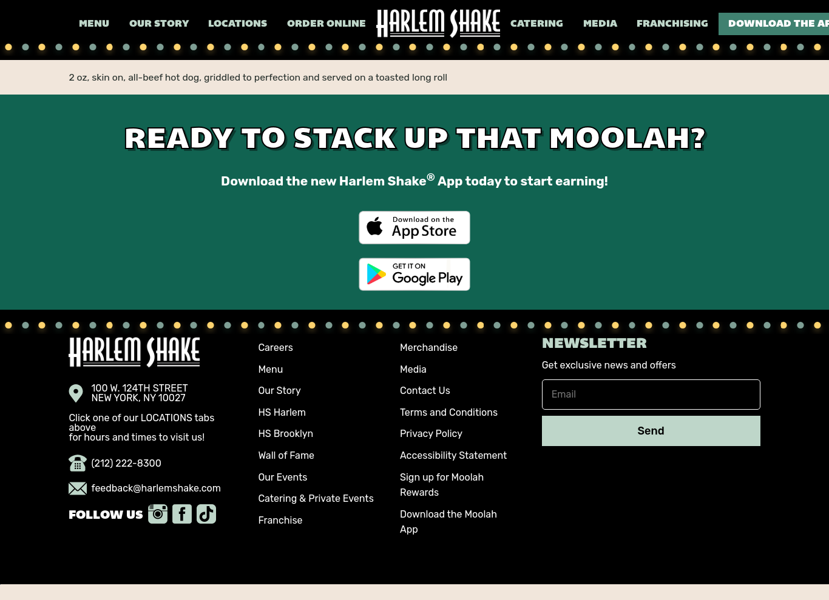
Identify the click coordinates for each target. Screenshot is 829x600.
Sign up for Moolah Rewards (442, 485)
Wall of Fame (286, 455)
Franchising (672, 24)
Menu (94, 24)
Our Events (282, 477)
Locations (237, 24)
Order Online (326, 24)
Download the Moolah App (448, 522)
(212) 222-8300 (115, 464)
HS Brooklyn (285, 433)
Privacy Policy (431, 433)
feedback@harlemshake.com (145, 488)
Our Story (159, 24)
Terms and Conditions (449, 412)
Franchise (280, 520)
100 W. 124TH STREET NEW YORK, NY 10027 (128, 393)
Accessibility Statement (453, 455)
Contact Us (425, 390)
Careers (275, 347)
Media (600, 24)
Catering (536, 24)
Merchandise (429, 347)
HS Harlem (282, 412)
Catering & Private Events (315, 498)
